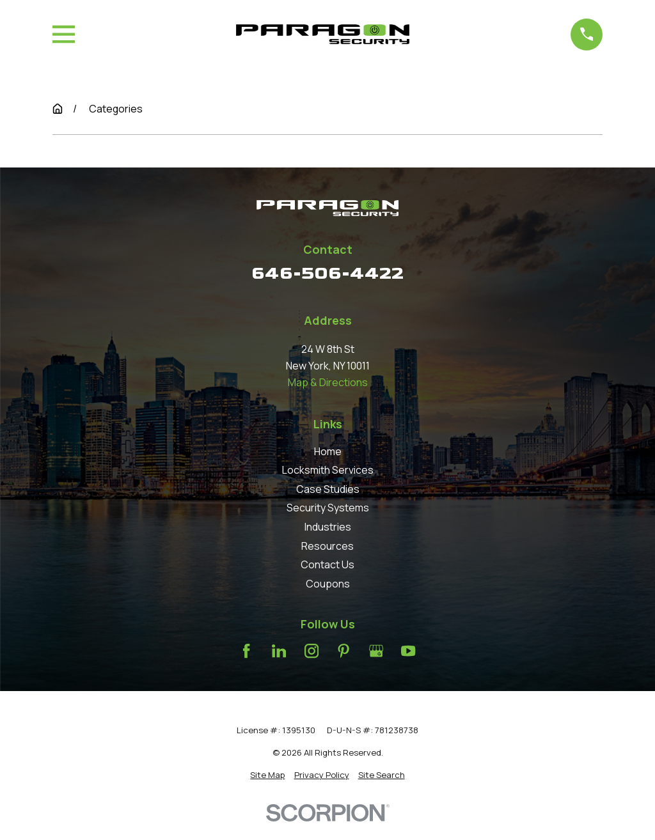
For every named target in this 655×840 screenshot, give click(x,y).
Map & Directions (328, 382)
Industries (327, 527)
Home (328, 451)
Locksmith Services (328, 470)
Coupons (328, 584)
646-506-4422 (327, 273)
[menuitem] (267, 775)
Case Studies (327, 489)
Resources (327, 546)
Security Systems (328, 508)
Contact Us (327, 564)
